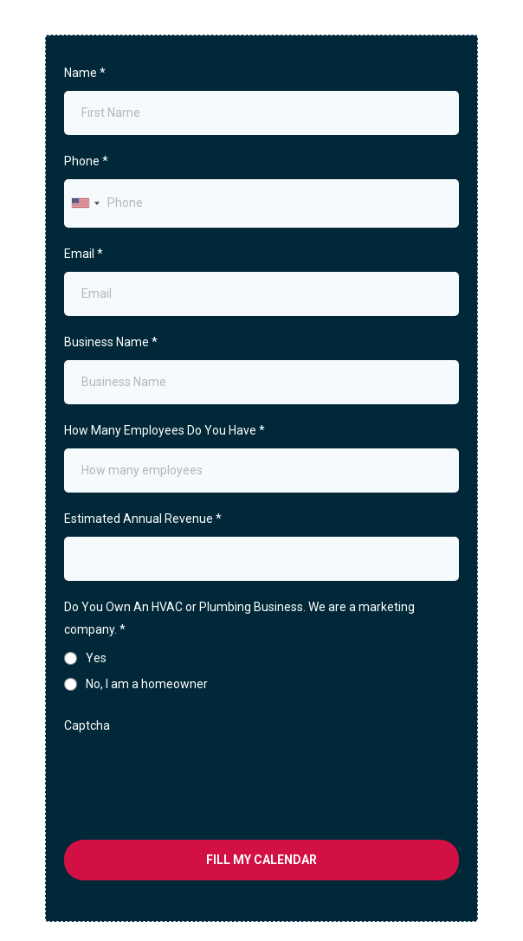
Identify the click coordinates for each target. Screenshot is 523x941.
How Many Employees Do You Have (164, 430)
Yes (96, 658)
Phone (86, 161)
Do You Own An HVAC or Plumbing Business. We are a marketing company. (239, 617)
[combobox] (85, 203)
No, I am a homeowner (147, 684)
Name (85, 73)
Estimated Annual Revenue (143, 518)
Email (83, 254)
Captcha (87, 725)
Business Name (111, 342)
